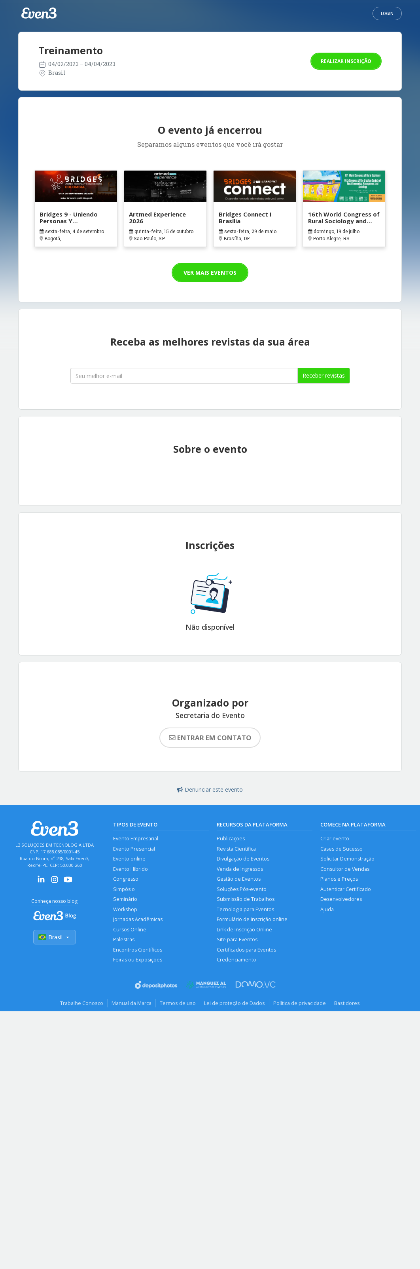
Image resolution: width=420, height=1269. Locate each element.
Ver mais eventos (210, 272)
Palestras (123, 939)
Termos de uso (178, 1003)
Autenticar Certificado (345, 889)
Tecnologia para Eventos (245, 909)
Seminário (125, 899)
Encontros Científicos (137, 949)
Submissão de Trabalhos (245, 899)
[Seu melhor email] (184, 376)
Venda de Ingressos (240, 869)
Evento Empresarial (135, 838)
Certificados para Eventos (246, 949)
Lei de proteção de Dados (234, 1003)
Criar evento (334, 838)
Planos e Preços (339, 879)
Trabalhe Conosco (81, 1003)
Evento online (129, 858)
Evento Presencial (134, 848)
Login (387, 13)
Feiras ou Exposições (137, 959)
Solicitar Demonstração (347, 858)
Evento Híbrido (130, 869)
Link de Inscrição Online (244, 929)
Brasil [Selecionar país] (54, 937)
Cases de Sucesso (341, 848)
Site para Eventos (237, 939)
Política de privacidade (299, 1003)
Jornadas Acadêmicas (138, 919)
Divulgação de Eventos (243, 858)
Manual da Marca (131, 1003)
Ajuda (327, 909)
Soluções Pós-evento (242, 889)
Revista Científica (236, 848)
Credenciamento (236, 959)
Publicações (231, 838)
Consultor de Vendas (344, 869)
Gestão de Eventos (239, 879)
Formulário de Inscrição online (252, 919)
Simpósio (124, 889)
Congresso (125, 879)
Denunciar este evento (210, 789)
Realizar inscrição (346, 61)
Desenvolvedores (341, 899)
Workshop (125, 909)
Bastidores (347, 1003)
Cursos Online (129, 929)
